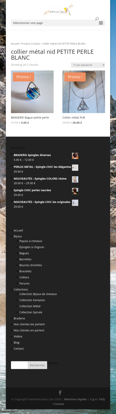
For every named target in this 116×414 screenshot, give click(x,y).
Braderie (19, 318)
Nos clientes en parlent (29, 330)
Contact (19, 348)
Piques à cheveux (30, 241)
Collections (21, 289)
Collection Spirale (30, 312)
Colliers (24, 277)
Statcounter (7, 411)
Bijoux (18, 236)
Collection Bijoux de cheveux (38, 294)
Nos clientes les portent (29, 324)
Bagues (24, 253)
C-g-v (93, 399)
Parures (24, 283)
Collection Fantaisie (32, 300)
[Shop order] (88, 65)
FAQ (102, 399)
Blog (16, 342)
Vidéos (18, 336)
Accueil (15, 43)
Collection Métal (29, 306)
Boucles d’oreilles (30, 265)
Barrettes (25, 259)
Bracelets (25, 271)
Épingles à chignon (31, 247)
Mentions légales (75, 399)
